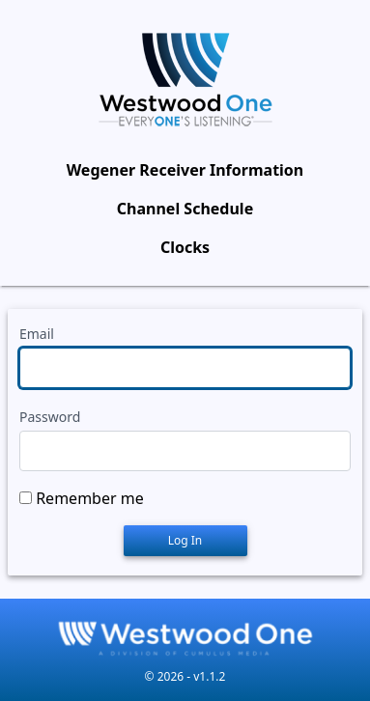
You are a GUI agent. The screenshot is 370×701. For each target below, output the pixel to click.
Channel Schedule (185, 208)
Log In (185, 540)
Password (49, 416)
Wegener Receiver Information (185, 170)
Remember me (90, 498)
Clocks (185, 247)
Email (36, 333)
